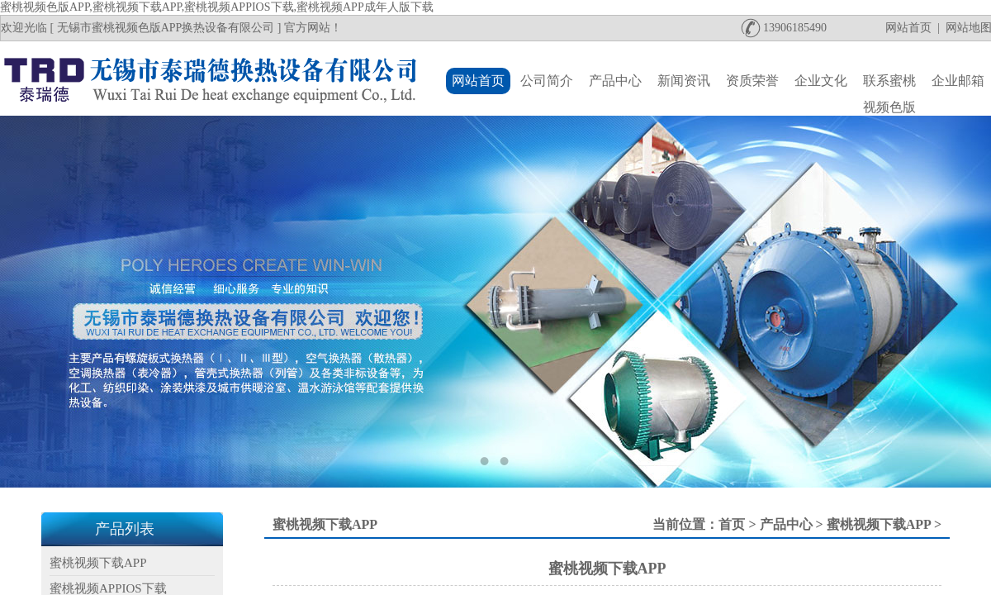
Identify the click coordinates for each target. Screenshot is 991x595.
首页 (731, 524)
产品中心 (786, 524)
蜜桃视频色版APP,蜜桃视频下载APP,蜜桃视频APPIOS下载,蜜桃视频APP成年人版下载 (217, 7)
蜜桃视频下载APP (879, 524)
